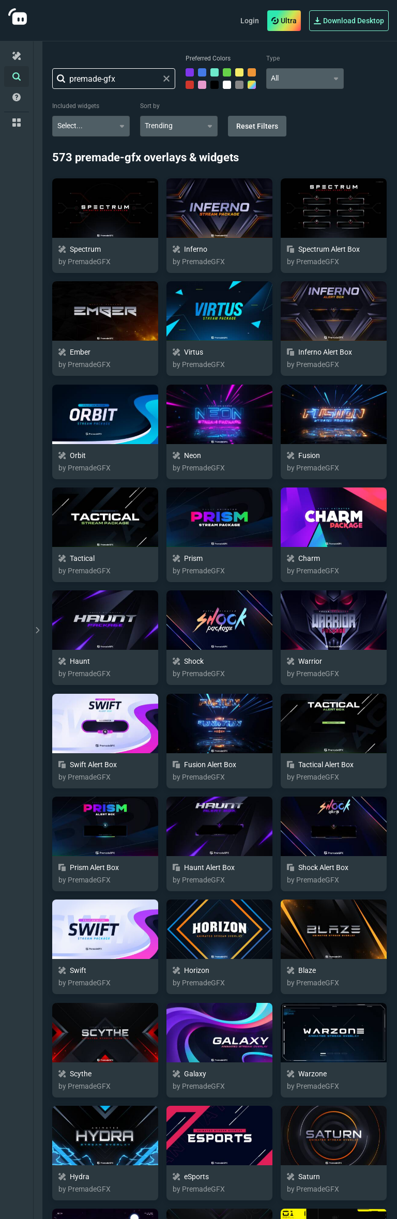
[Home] (16, 55)
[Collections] (16, 122)
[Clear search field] (166, 78)
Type (273, 58)
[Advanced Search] (16, 76)
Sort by (150, 106)
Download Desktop (349, 21)
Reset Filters (257, 126)
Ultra (284, 21)
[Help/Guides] (16, 97)
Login (249, 21)
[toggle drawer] (37, 630)
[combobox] (305, 78)
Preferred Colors (208, 58)
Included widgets (75, 106)
